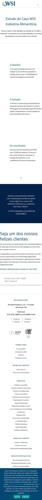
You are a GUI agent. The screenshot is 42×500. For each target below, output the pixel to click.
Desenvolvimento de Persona (21, 388)
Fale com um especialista (21, 372)
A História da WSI (21, 352)
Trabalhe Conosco (21, 358)
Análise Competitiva (21, 385)
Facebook (16, 319)
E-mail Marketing (21, 421)
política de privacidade (15, 484)
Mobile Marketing (21, 424)
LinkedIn (17, 322)
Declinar (25, 497)
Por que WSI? (21, 349)
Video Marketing (21, 427)
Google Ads (21, 412)
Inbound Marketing (21, 403)
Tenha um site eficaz (21, 394)
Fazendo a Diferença (21, 442)
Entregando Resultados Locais (21, 463)
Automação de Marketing (21, 418)
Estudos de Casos (21, 445)
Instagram (28, 319)
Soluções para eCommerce (21, 397)
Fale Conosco (21, 369)
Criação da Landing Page (21, 391)
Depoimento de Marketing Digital (21, 448)
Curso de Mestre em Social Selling (21, 409)
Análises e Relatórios (21, 430)
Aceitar (17, 497)
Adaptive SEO (21, 415)
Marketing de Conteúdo (21, 400)
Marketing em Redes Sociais (21, 406)
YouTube (27, 322)
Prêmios (21, 355)
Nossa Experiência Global (21, 460)
